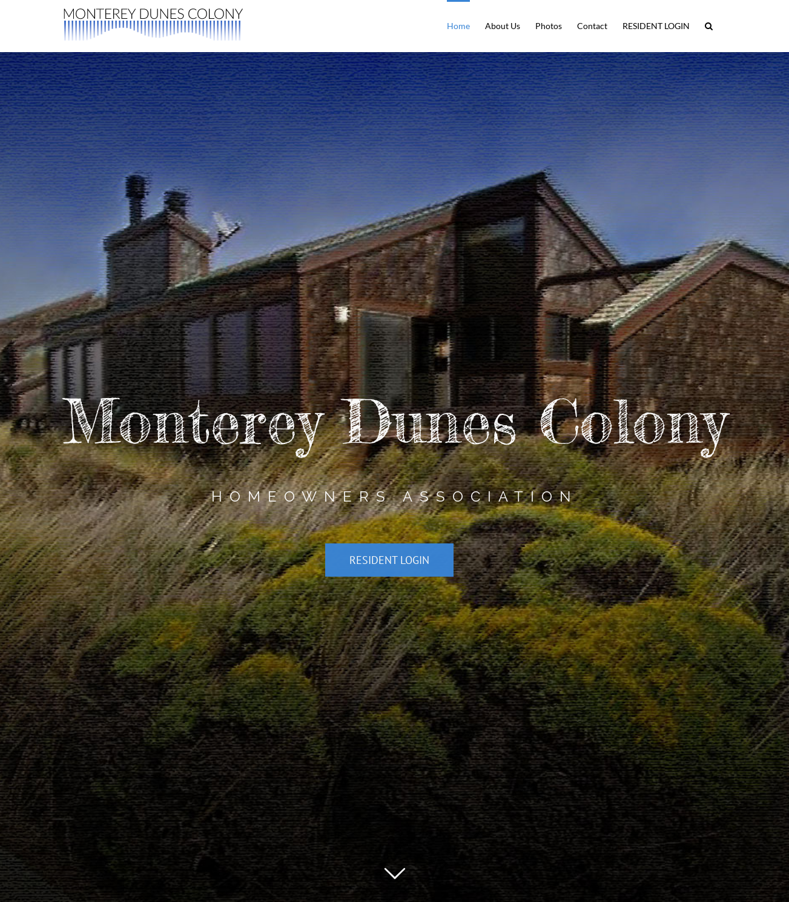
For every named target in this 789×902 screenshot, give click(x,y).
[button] (709, 25)
